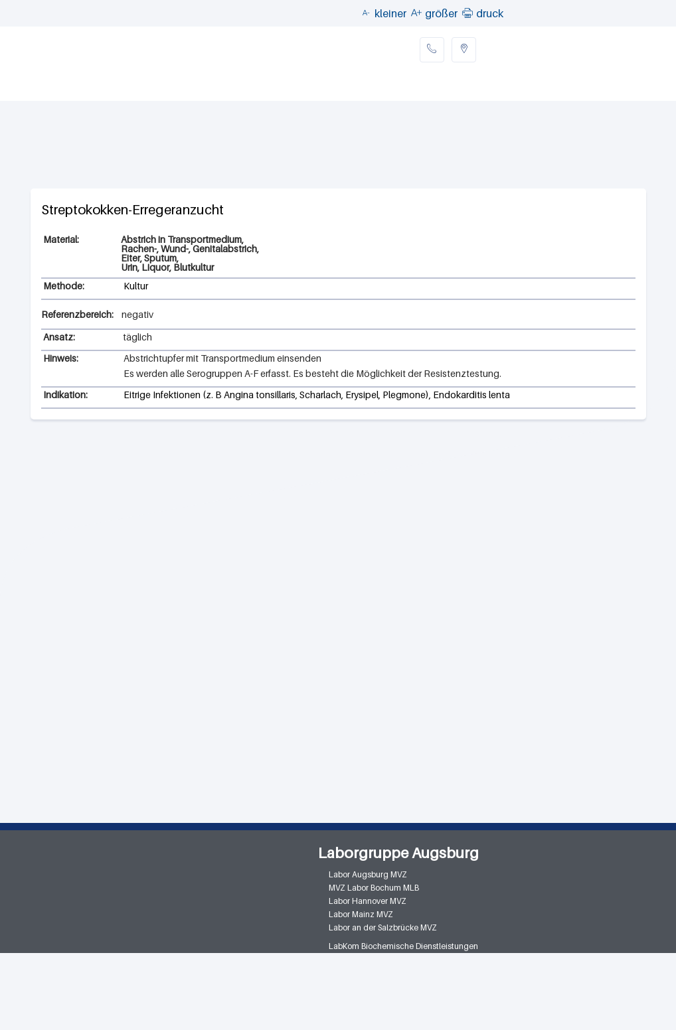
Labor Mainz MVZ (361, 914)
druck (489, 13)
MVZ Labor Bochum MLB (374, 888)
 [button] (467, 12)
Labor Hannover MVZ (367, 901)
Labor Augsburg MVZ (368, 874)
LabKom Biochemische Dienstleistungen (403, 946)
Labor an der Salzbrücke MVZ (383, 927)
